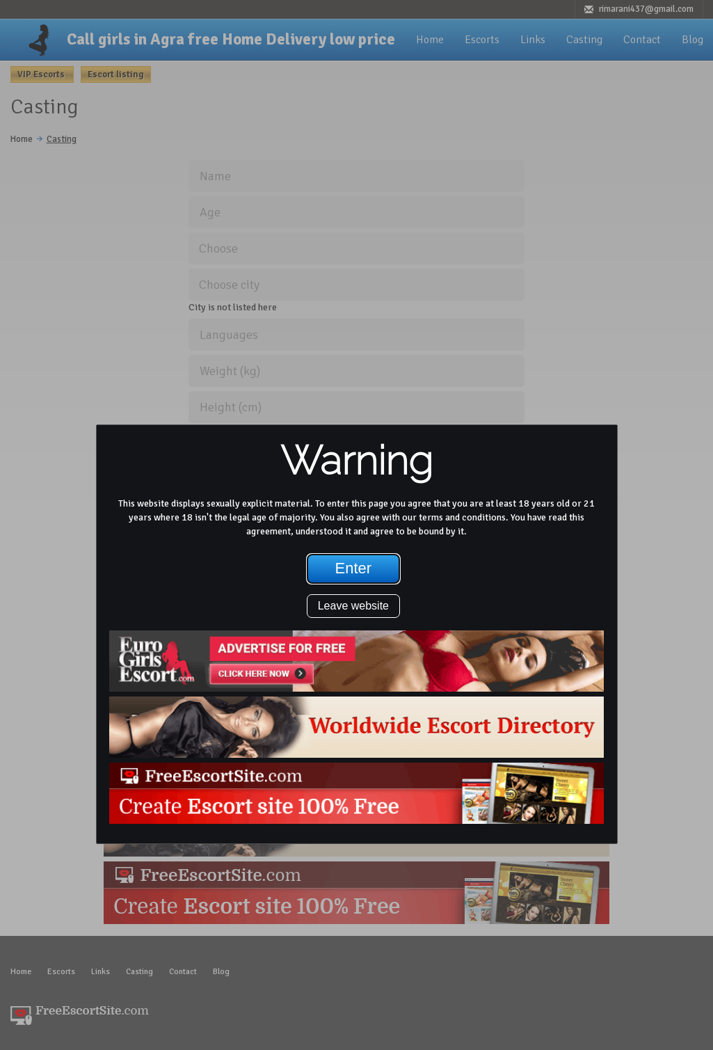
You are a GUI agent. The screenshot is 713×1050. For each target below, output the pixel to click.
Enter (353, 568)
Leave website (353, 606)
